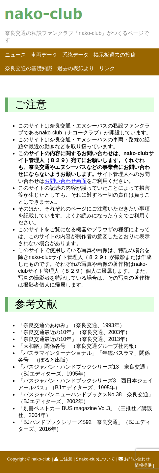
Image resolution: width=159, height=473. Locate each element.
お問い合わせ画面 (65, 181)
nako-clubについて (96, 459)
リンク (107, 68)
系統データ (75, 55)
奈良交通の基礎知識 (28, 68)
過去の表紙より (75, 68)
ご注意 (63, 459)
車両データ (44, 55)
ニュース (15, 55)
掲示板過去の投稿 (114, 55)
